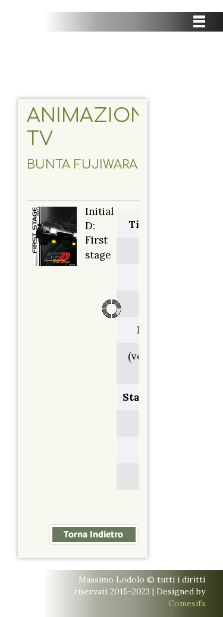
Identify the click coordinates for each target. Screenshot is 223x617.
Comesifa (186, 603)
